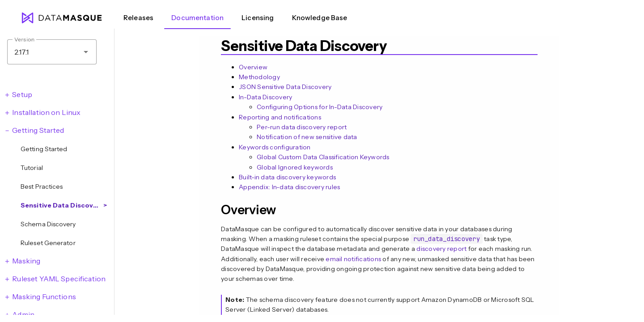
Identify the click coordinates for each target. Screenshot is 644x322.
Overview (253, 67)
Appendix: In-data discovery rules (289, 187)
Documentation (197, 17)
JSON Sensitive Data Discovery (285, 87)
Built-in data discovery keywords (287, 177)
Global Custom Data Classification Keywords (323, 157)
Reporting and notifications (280, 117)
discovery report (441, 249)
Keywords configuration (275, 147)
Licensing (258, 17)
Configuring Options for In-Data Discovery (319, 107)
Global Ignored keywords (295, 167)
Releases (138, 17)
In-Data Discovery (265, 97)
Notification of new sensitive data (307, 137)
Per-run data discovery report (302, 127)
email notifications (353, 259)
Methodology (259, 77)
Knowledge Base (319, 17)
